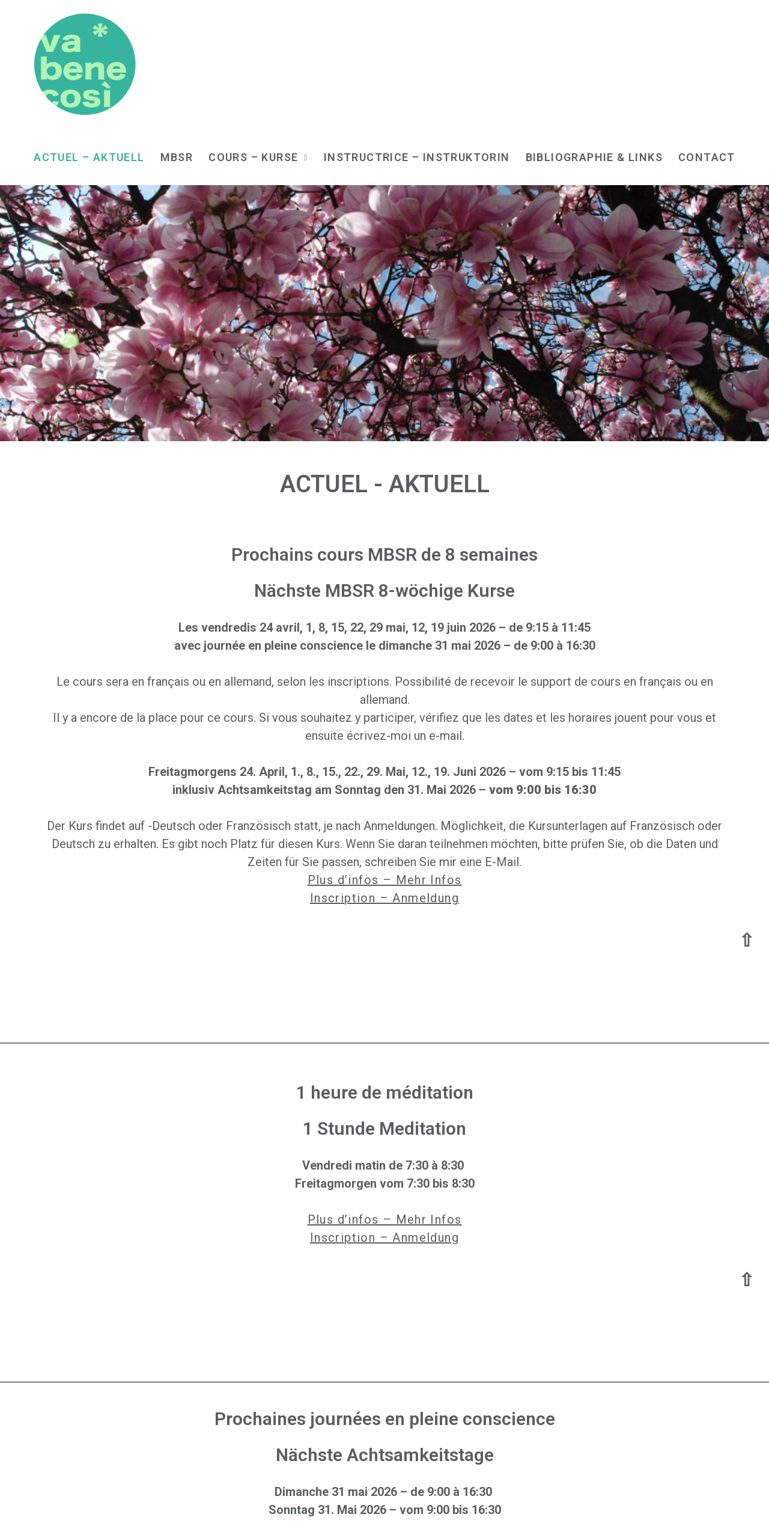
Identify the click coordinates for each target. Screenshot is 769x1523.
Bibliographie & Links (594, 157)
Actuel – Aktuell (89, 157)
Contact (706, 157)
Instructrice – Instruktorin (417, 157)
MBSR (176, 157)
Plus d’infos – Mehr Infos (385, 880)
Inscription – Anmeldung (384, 898)
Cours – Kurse (258, 157)
